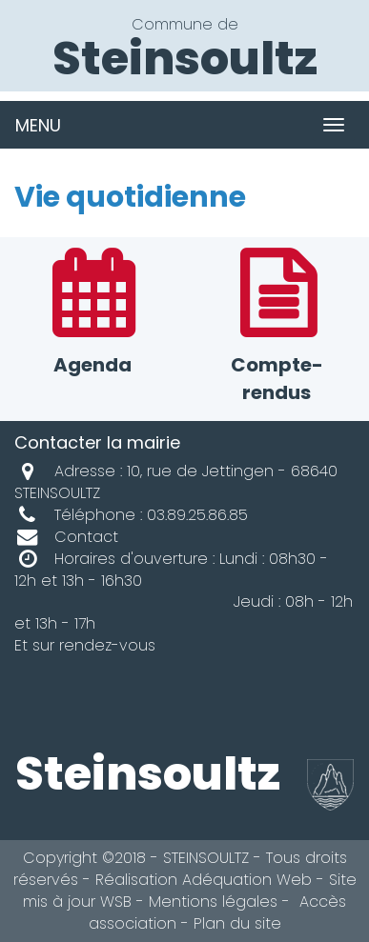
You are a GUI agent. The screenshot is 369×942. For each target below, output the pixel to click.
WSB (116, 901)
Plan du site (237, 923)
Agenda (92, 314)
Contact (66, 537)
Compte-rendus (277, 328)
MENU (38, 125)
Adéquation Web (247, 880)
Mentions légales (213, 901)
